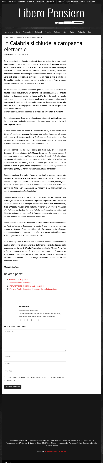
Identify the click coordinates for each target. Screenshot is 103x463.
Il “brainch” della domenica (20, 283)
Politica (57, 32)
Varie (11, 37)
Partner (60, 2)
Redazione (21, 2)
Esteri (64, 32)
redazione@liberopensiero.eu (56, 451)
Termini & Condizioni (87, 2)
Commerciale (50, 2)
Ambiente (9, 32)
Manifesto (12, 2)
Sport (90, 32)
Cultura (73, 32)
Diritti (18, 32)
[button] (97, 32)
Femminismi (27, 32)
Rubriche (81, 32)
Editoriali (38, 32)
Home (4, 2)
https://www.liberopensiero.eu (28, 310)
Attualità (48, 32)
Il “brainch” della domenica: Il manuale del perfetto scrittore (33, 289)
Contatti (30, 2)
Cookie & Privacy (72, 2)
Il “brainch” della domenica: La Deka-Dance (26, 286)
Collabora (40, 2)
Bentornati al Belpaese (18, 280)
